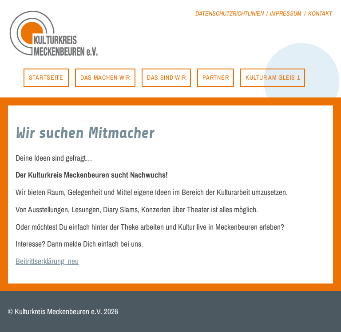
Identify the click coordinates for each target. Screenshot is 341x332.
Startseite (46, 77)
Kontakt (320, 13)
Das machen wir (105, 77)
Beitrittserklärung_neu (47, 261)
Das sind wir (166, 77)
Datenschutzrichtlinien (229, 13)
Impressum (285, 13)
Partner (215, 77)
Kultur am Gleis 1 (273, 77)
